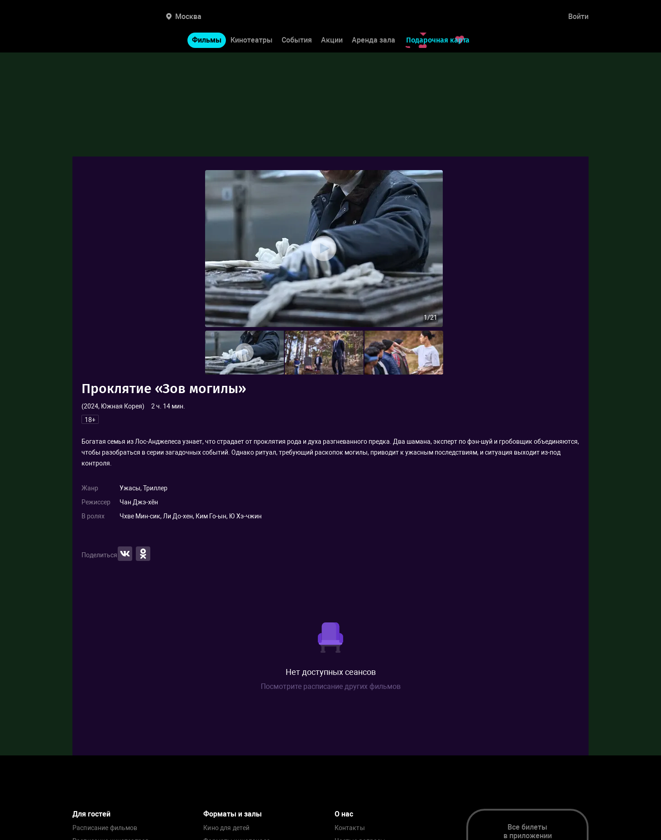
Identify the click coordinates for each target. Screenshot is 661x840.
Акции (332, 40)
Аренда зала (373, 40)
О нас (344, 814)
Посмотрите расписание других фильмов (331, 686)
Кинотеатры (251, 40)
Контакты (350, 828)
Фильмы (206, 40)
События (297, 40)
